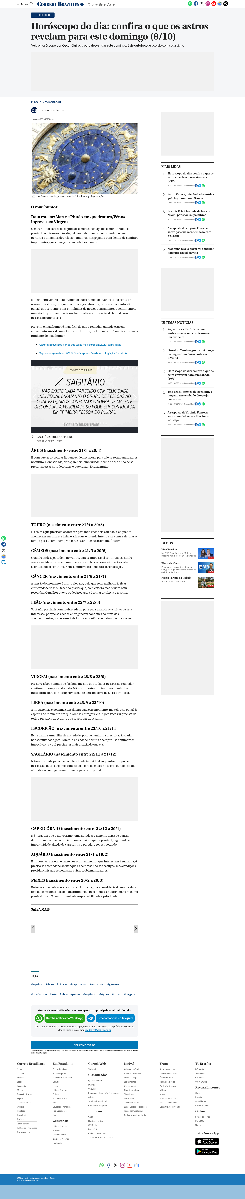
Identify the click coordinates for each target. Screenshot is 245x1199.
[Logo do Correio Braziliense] (60, 4)
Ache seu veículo (167, 1069)
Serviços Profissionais (98, 1101)
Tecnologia (22, 1115)
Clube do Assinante (96, 1133)
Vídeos (163, 1090)
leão (54, 994)
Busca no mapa (131, 1077)
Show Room (129, 1094)
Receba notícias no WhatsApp (64, 1018)
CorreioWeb (97, 1063)
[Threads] (225, 5)
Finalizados (57, 1143)
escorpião (98, 984)
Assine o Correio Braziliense (100, 1137)
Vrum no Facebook (168, 1098)
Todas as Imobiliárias (133, 1111)
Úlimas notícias (131, 1086)
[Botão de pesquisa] (32, 3)
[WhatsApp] (190, 5)
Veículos (92, 1089)
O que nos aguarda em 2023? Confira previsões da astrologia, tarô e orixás (83, 353)
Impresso (95, 1111)
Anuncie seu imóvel (132, 1073)
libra (65, 994)
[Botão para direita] (135, 397)
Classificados (97, 1075)
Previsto (56, 1130)
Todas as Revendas (168, 1102)
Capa (19, 1069)
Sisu (54, 1102)
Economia (21, 1086)
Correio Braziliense (31, 1063)
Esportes (21, 1098)
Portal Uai (199, 1121)
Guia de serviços (131, 1090)
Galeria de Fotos (131, 1102)
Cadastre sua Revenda (170, 1107)
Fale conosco (58, 1115)
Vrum (164, 1063)
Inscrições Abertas (61, 1139)
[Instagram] (207, 5)
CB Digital (92, 1125)
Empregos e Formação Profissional (103, 1093)
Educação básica (60, 1069)
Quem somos (23, 1123)
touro (117, 994)
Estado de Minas (202, 1117)
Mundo (20, 1090)
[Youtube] (213, 5)
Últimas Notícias (60, 1090)
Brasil (19, 1082)
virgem (130, 994)
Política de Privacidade (27, 1128)
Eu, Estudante (63, 1063)
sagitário (90, 994)
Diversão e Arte (52, 102)
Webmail (92, 1069)
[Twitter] (202, 5)
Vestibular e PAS (60, 1098)
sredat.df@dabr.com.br (98, 1030)
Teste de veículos (167, 1082)
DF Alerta (199, 1069)
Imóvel (129, 1063)
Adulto (91, 1097)
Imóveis (91, 1084)
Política (20, 1077)
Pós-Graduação (60, 1111)
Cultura (56, 1094)
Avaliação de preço (168, 1086)
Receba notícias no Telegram (115, 1018)
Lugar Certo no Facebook (135, 1107)
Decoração (129, 1098)
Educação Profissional (62, 1107)
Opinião (20, 1107)
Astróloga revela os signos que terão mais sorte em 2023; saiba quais (80, 344)
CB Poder (199, 1077)
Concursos (60, 1121)
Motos (162, 1094)
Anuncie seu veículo (168, 1073)
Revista (198, 1097)
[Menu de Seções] (23, 3)
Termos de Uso (23, 1132)
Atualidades (200, 1101)
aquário (38, 984)
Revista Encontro (207, 1087)
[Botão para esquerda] (34, 397)
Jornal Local (200, 1073)
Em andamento (59, 1134)
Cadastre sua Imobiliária (135, 1115)
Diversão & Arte (24, 1094)
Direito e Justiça (95, 1121)
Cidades (20, 1073)
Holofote (21, 1111)
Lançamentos (130, 1082)
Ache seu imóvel (131, 1069)
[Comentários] (3, 564)
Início (34, 102)
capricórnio (79, 984)
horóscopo (40, 994)
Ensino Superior (60, 1073)
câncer (63, 984)
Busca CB (92, 1129)
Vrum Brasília (201, 1082)
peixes (76, 994)
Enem (55, 1086)
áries (51, 984)
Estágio (56, 1082)
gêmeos (114, 984)
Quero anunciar (95, 1080)
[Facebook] (196, 5)
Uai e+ (198, 1125)
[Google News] (219, 5)
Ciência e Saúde (24, 1102)
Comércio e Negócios (97, 1105)
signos (105, 994)
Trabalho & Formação (62, 1077)
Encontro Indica (202, 1105)
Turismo (20, 1119)
